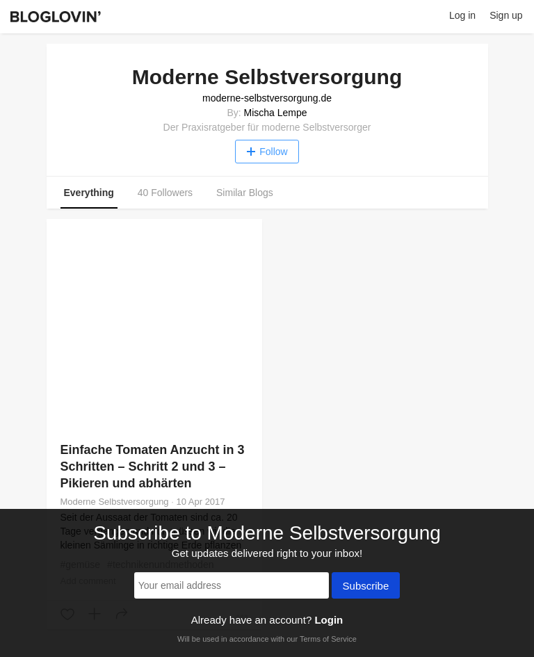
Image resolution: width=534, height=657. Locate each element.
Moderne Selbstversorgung (114, 501)
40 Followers (165, 192)
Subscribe (366, 586)
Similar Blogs (244, 192)
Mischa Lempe (275, 112)
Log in (462, 15)
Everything (89, 192)
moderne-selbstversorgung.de (267, 98)
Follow (266, 151)
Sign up (506, 15)
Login (328, 620)
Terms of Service (328, 639)
